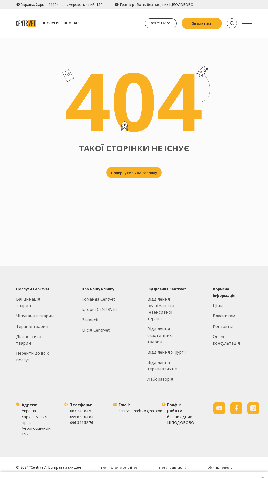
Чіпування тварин (35, 304)
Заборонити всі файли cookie (217, 452)
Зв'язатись (202, 23)
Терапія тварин (32, 314)
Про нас (80, 23)
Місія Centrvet (96, 318)
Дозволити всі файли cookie (217, 426)
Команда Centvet (98, 287)
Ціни (218, 294)
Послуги (58, 23)
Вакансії (90, 308)
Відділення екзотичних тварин (159, 323)
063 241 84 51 (156, 23)
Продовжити (217, 401)
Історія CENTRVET (100, 297)
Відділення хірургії (166, 340)
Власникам (224, 304)
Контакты (223, 314)
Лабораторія (160, 367)
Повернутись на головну (134, 175)
